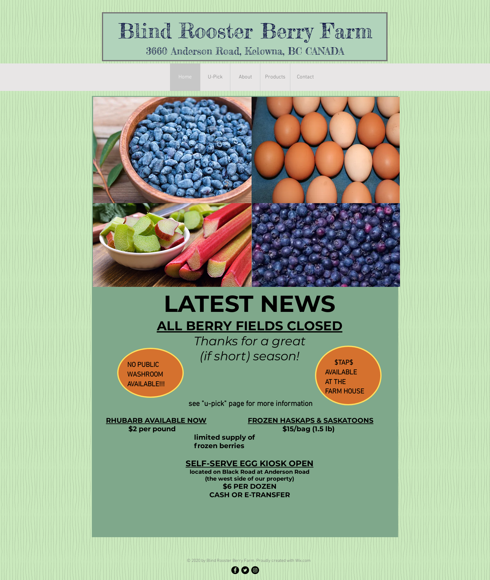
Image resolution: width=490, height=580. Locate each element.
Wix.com (303, 560)
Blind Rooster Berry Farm (245, 30)
